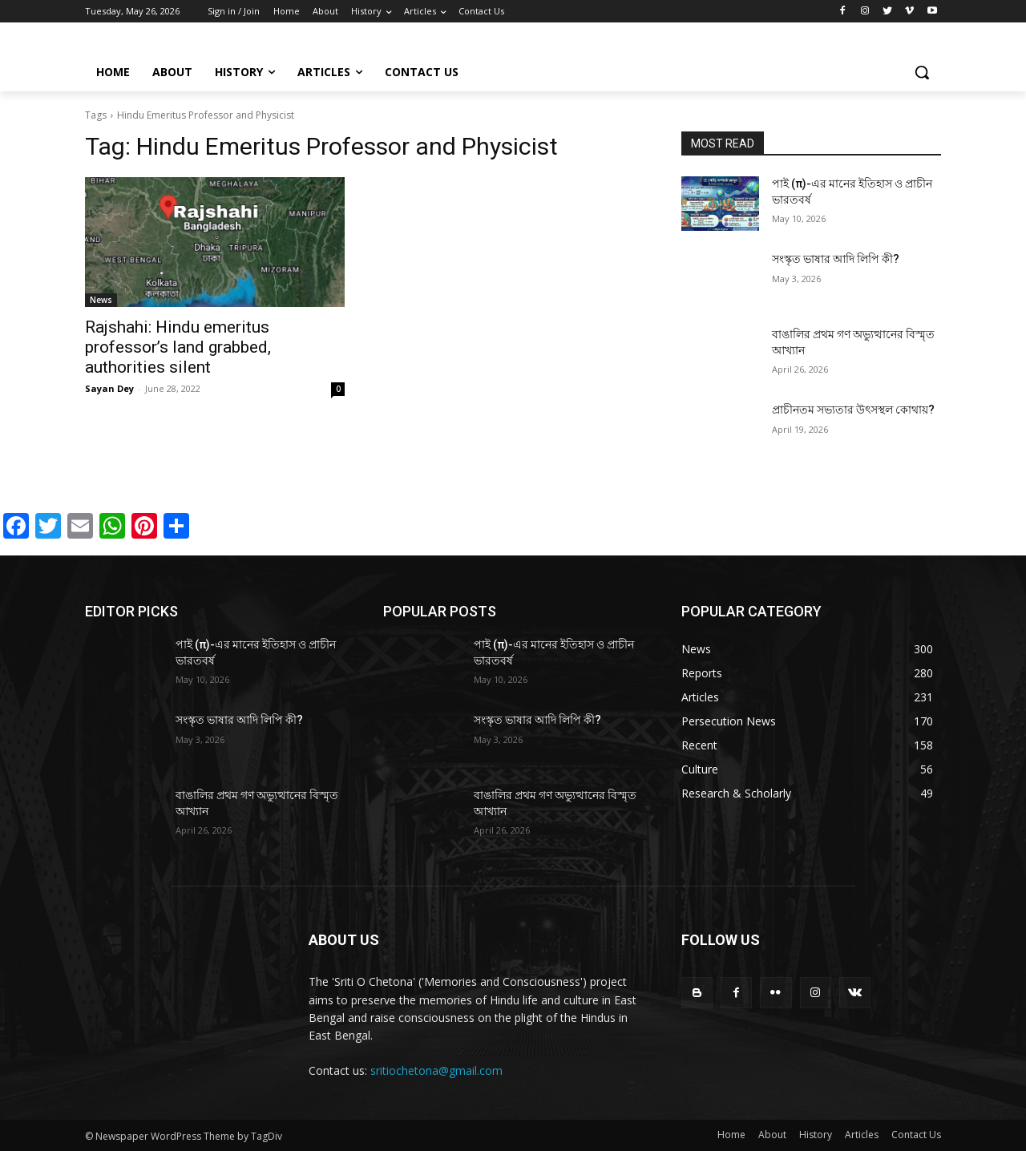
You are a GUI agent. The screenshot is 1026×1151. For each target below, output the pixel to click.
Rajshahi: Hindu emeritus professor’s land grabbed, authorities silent (178, 347)
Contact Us (916, 1134)
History (815, 1134)
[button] (922, 72)
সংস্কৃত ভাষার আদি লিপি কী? (835, 258)
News (101, 299)
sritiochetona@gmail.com (436, 1070)
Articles (862, 1134)
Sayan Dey (109, 388)
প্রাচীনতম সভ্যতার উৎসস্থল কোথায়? (853, 409)
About (772, 1134)
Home (731, 1134)
